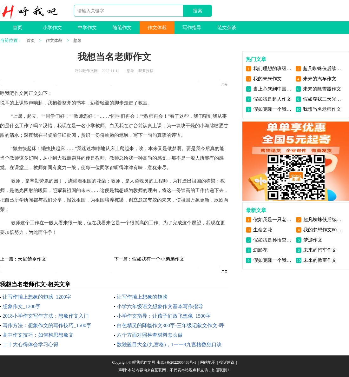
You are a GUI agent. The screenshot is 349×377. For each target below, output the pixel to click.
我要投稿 (146, 71)
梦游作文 (312, 239)
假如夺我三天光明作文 (323, 99)
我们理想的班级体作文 (273, 68)
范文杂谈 (226, 27)
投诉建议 (226, 362)
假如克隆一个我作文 (273, 109)
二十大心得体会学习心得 (30, 344)
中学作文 (87, 27)
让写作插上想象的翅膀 (142, 297)
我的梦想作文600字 (323, 229)
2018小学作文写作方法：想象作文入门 (46, 316)
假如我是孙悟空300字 (273, 239)
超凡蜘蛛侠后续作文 (323, 68)
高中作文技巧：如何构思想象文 (38, 335)
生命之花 (262, 229)
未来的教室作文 (320, 260)
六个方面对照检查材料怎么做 (150, 335)
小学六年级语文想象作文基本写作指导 (160, 306)
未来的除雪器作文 (322, 88)
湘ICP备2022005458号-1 (176, 362)
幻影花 (260, 250)
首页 (17, 27)
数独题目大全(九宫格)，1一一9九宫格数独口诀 (169, 344)
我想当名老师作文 (322, 109)
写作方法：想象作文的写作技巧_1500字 (47, 325)
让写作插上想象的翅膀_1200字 (37, 297)
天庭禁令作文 (32, 258)
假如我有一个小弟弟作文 (158, 258)
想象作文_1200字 (22, 306)
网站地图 (207, 362)
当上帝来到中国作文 (273, 88)
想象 (77, 40)
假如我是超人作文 (272, 99)
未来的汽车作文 (319, 78)
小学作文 (52, 27)
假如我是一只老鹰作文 (273, 219)
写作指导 (191, 27)
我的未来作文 (267, 78)
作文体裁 (157, 27)
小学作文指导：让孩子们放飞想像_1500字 (164, 316)
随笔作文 (122, 27)
